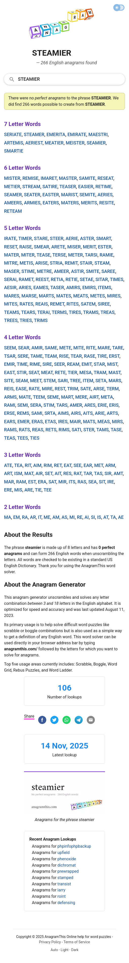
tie (38, 490)
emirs (89, 287)
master (68, 178)
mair (75, 421)
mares (11, 295)
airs (76, 413)
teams (11, 312)
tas (98, 473)
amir (36, 347)
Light (65, 950)
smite (92, 271)
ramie (106, 255)
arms (10, 397)
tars (62, 405)
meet (35, 380)
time (22, 364)
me (47, 517)
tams (102, 429)
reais (41, 304)
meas (103, 421)
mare (104, 347)
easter (50, 194)
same (51, 347)
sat (52, 481)
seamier (96, 142)
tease (43, 255)
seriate (13, 134)
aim (37, 465)
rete (60, 372)
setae (86, 279)
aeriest (34, 142)
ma (7, 517)
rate (34, 388)
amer (76, 405)
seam (21, 380)
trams (91, 312)
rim (48, 465)
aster (87, 238)
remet (57, 304)
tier (72, 372)
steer (56, 238)
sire (47, 364)
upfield (63, 852)
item (88, 380)
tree (75, 380)
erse (9, 413)
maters (70, 202)
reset (10, 246)
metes (97, 295)
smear (41, 246)
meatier (54, 142)
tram (100, 372)
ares (89, 405)
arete (58, 246)
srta (50, 413)
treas (108, 312)
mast (115, 372)
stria (56, 263)
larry (61, 890)
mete (65, 347)
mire (47, 388)
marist (69, 194)
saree (108, 271)
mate (25, 397)
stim (49, 405)
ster (88, 429)
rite (90, 347)
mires (113, 295)
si (93, 517)
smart (103, 238)
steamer (34, 134)
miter (28, 255)
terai (43, 312)
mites (10, 304)
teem (39, 397)
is (99, 517)
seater (32, 194)
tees (22, 438)
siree (104, 304)
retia (57, 279)
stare (41, 238)
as (64, 517)
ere (8, 490)
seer (59, 364)
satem (88, 304)
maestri (98, 134)
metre (44, 271)
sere (23, 356)
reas (37, 429)
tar (87, 473)
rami (9, 405)
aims (63, 413)
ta (113, 517)
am (55, 517)
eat (67, 465)
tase (116, 429)
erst (114, 356)
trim (72, 388)
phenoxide (66, 859)
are (28, 490)
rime (35, 364)
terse (59, 255)
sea (92, 481)
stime (28, 271)
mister (12, 178)
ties (34, 438)
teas (9, 438)
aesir (10, 287)
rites (73, 304)
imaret (49, 178)
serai (10, 279)
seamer (13, 194)
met (98, 465)
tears (28, 312)
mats (89, 421)
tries (26, 320)
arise (41, 263)
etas (50, 421)
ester (105, 246)
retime (103, 186)
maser (11, 271)
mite (78, 347)
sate (85, 388)
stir (21, 372)
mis (18, 490)
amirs (73, 287)
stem (50, 380)
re (79, 517)
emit (87, 364)
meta (107, 397)
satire (49, 186)
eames (40, 287)
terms (59, 312)
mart (67, 397)
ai (86, 517)
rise (64, 356)
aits (88, 413)
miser (74, 246)
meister (75, 142)
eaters (50, 202)
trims (41, 320)
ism (18, 473)
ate (8, 465)
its (72, 481)
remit (71, 263)
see (77, 465)
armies (32, 202)
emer (23, 421)
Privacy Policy (50, 942)
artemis (13, 142)
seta (100, 380)
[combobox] (64, 79)
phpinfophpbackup (74, 846)
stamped (65, 877)
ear (88, 465)
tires (75, 312)
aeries (105, 194)
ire (110, 481)
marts (46, 295)
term (112, 388)
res (67, 473)
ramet (26, 279)
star (99, 364)
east (9, 372)
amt (118, 473)
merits (89, 202)
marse (29, 295)
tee (47, 490)
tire (102, 356)
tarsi (91, 255)
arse (98, 388)
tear (76, 356)
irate (10, 238)
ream (73, 364)
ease (21, 388)
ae (121, 517)
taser (57, 287)
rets (51, 429)
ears (9, 421)
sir (107, 473)
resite (106, 202)
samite (87, 178)
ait (58, 473)
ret (58, 465)
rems (23, 413)
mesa (85, 372)
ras (82, 481)
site (8, 380)
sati (76, 429)
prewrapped (68, 871)
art (8, 473)
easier (85, 186)
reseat (105, 178)
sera (35, 405)
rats (24, 429)
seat (34, 372)
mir (62, 481)
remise (30, 178)
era (42, 481)
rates (26, 304)
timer (25, 238)
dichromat (66, 865)
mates (63, 295)
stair (86, 263)
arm (110, 465)
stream (31, 186)
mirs (117, 421)
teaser (67, 186)
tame (36, 356)
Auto (54, 950)
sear (23, 347)
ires (63, 421)
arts (112, 413)
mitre (10, 263)
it (39, 517)
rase (89, 356)
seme (53, 397)
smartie (13, 151)
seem (10, 347)
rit (28, 465)
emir (9, 364)
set (48, 473)
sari (63, 380)
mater (11, 255)
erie (102, 405)
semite (87, 194)
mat (28, 473)
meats (80, 295)
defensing (66, 902)
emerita (56, 134)
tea (18, 465)
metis (26, 263)
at (105, 517)
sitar (101, 279)
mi (72, 517)
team (51, 356)
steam (102, 263)
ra (25, 517)
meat (47, 372)
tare (117, 347)
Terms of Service (76, 942)
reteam (13, 211)
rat (77, 473)
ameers (13, 202)
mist (112, 364)
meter (75, 255)
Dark (74, 950)
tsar (9, 356)
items (104, 287)
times (116, 279)
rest (60, 388)
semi (22, 405)
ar (33, 517)
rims (64, 429)
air (39, 473)
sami (36, 413)
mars (115, 380)
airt (94, 397)
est (32, 481)
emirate (77, 134)
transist (64, 884)
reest (42, 279)
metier (12, 186)
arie (100, 413)
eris (114, 405)
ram (21, 481)
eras (37, 421)
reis (9, 388)
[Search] (70, 79)
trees (11, 320)
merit (89, 246)
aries (25, 287)
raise (25, 246)
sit (102, 481)
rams (10, 429)
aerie (72, 238)
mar (9, 481)
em (16, 517)
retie (72, 279)
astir (77, 271)
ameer (61, 271)
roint (61, 896)
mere (81, 397)
